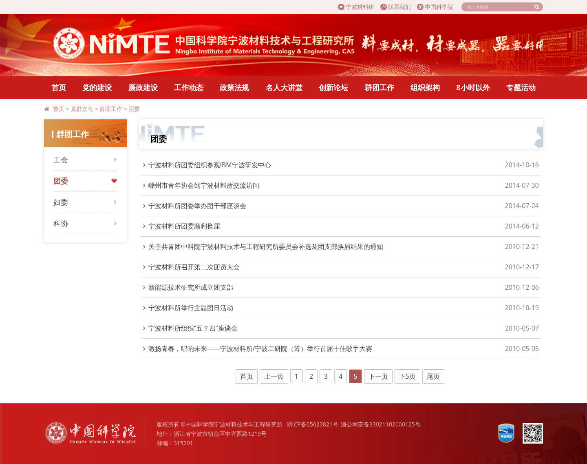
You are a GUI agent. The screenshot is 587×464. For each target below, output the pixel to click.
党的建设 (97, 87)
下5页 (407, 376)
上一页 (274, 376)
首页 (58, 87)
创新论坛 (333, 87)
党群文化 (82, 109)
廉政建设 (143, 87)
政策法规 (234, 87)
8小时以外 (473, 87)
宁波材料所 (356, 7)
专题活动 (521, 87)
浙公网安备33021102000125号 (381, 424)
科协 (60, 223)
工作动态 (188, 87)
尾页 (433, 376)
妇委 (60, 202)
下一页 (378, 376)
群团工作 (379, 87)
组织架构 (425, 87)
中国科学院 (435, 7)
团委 (134, 109)
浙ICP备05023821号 (312, 424)
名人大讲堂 (284, 87)
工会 (60, 159)
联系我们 (395, 7)
